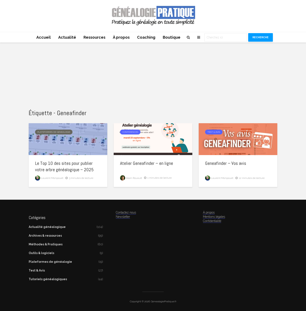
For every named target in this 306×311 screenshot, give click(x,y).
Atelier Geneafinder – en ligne (146, 163)
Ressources (94, 37)
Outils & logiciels (41, 253)
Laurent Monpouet (49, 178)
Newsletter (123, 216)
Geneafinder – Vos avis (225, 163)
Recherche (260, 37)
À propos (121, 37)
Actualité (67, 37)
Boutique (171, 37)
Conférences (130, 132)
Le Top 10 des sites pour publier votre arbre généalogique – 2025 (64, 166)
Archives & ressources (45, 235)
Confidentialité (212, 221)
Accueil (43, 37)
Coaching (146, 37)
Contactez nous (126, 212)
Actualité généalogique (47, 227)
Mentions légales (214, 216)
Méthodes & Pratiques (45, 244)
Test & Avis (213, 132)
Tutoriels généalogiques (48, 279)
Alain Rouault (131, 178)
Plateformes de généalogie (53, 132)
